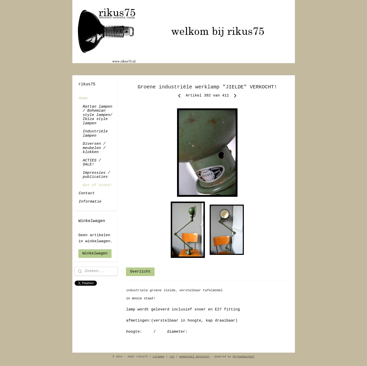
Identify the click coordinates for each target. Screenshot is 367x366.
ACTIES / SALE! (92, 162)
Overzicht (140, 272)
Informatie (90, 202)
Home (83, 98)
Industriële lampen (95, 133)
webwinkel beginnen (194, 356)
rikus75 (83, 293)
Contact (87, 193)
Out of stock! (97, 185)
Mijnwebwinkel (243, 356)
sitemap (158, 356)
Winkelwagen (94, 253)
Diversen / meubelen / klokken (94, 148)
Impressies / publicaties (96, 175)
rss (171, 356)
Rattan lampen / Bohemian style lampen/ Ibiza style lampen (97, 115)
